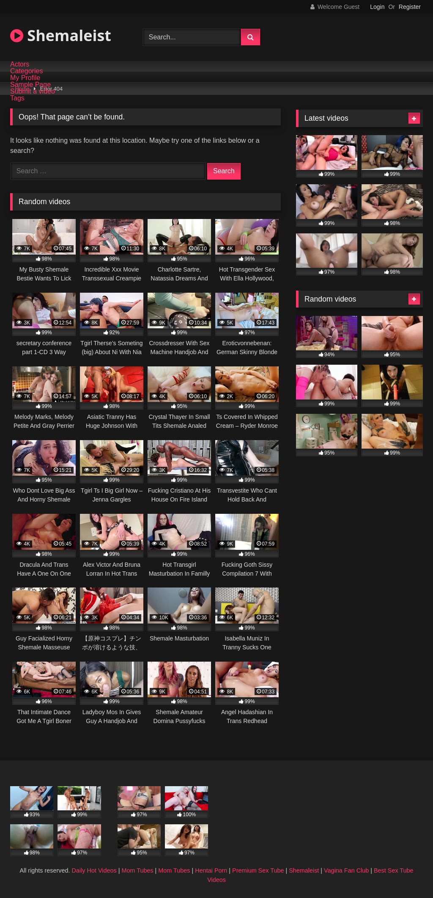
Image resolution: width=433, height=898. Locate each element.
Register (410, 6)
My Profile (25, 78)
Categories (26, 71)
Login (377, 6)
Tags (17, 98)
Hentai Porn (211, 870)
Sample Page (30, 84)
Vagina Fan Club (346, 870)
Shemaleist (60, 35)
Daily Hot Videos (94, 870)
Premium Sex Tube (258, 870)
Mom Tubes (137, 870)
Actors (19, 64)
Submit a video (32, 91)
